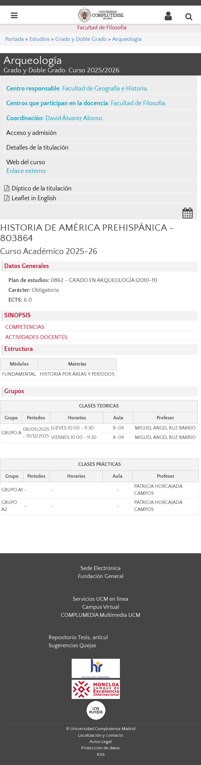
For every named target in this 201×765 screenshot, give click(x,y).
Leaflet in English (34, 198)
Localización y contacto (100, 735)
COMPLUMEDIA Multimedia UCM (100, 615)
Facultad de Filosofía (102, 27)
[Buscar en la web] (189, 16)
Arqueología (127, 39)
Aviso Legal (100, 741)
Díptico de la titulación (42, 188)
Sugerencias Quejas (72, 645)
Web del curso (25, 162)
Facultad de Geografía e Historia (104, 88)
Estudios (39, 39)
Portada (14, 39)
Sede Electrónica (100, 568)
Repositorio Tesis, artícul (78, 637)
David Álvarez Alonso (73, 118)
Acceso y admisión (31, 133)
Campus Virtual (100, 607)
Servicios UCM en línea (100, 599)
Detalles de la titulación (37, 147)
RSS (101, 754)
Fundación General (100, 576)
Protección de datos (100, 747)
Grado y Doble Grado (81, 39)
